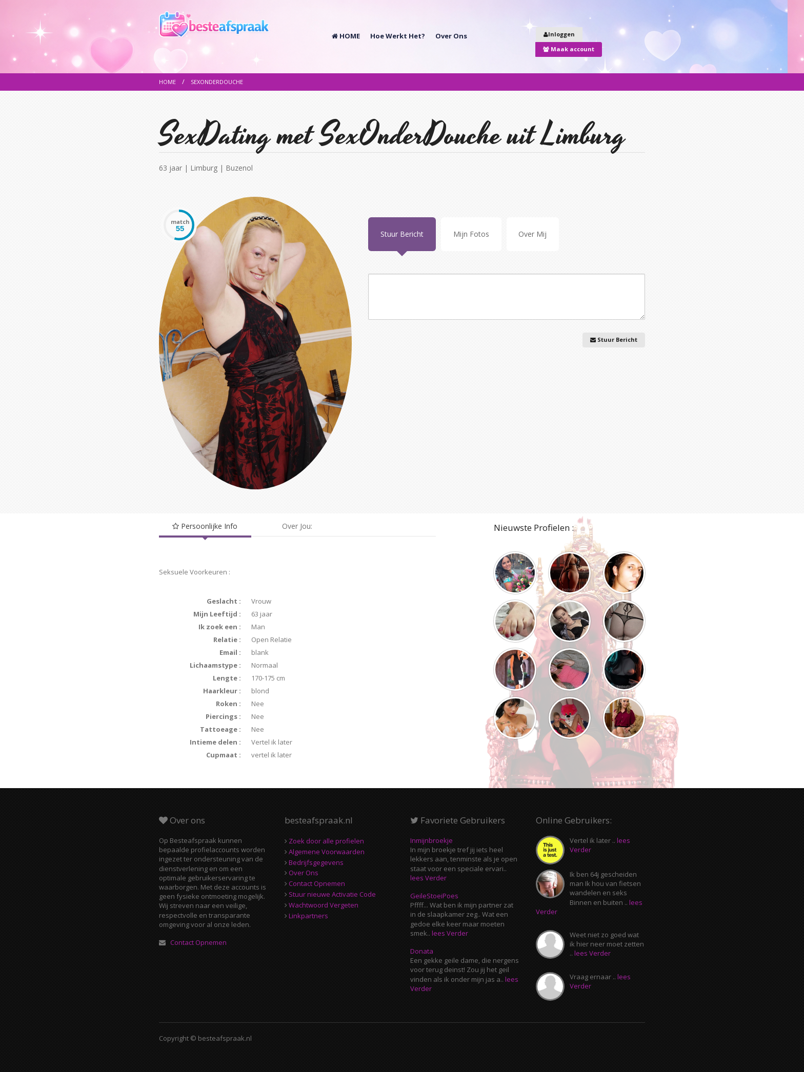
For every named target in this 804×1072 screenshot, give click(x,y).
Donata (421, 951)
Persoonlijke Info (204, 526)
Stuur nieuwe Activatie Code (331, 894)
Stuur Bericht (402, 234)
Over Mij (532, 234)
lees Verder (428, 877)
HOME (346, 35)
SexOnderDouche (217, 82)
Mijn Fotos (471, 234)
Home (167, 82)
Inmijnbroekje (431, 840)
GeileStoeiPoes (434, 895)
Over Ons (451, 35)
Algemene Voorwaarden (326, 851)
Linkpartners (307, 915)
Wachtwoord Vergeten (322, 905)
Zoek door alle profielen (325, 841)
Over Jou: (297, 526)
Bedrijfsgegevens (315, 862)
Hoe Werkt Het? (397, 35)
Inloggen (559, 34)
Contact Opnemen (198, 942)
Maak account (568, 49)
